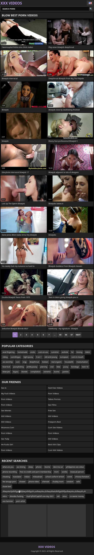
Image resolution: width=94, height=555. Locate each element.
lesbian (45, 362)
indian (27, 476)
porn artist (20, 501)
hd (72, 352)
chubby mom (57, 481)
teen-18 (85, 367)
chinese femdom (82, 476)
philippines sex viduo (75, 467)
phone (38, 467)
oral (51, 367)
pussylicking (18, 367)
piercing (43, 367)
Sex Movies (6, 410)
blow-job (6, 371)
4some (47, 467)
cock (18, 362)
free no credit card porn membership (35, 472)
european (64, 357)
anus (65, 496)
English (90, 3)
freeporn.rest (54, 421)
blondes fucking (16, 496)
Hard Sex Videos (55, 388)
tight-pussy (28, 357)
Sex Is (3, 388)
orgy (25, 362)
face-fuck (6, 367)
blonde (24, 371)
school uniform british (54, 476)
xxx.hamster (8, 501)
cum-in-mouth (77, 357)
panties (65, 371)
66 (66, 334)
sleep (30, 467)
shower (22, 481)
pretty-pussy (32, 367)
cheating (6, 476)
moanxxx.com (7, 427)
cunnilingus (15, 357)
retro (5, 496)
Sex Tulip (5, 438)
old (58, 496)
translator (17, 476)
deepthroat (34, 362)
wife (78, 481)
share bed (7, 486)
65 (60, 334)
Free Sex (52, 410)
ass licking (21, 467)
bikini (87, 352)
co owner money (77, 496)
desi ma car (58, 467)
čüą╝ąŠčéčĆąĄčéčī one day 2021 (40, 496)
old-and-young (51, 357)
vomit (69, 476)
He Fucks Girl (7, 444)
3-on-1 (38, 357)
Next (78, 334)
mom (56, 472)
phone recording (10, 472)
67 (72, 334)
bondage (75, 367)
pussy (65, 367)
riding (5, 357)
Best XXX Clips (54, 444)
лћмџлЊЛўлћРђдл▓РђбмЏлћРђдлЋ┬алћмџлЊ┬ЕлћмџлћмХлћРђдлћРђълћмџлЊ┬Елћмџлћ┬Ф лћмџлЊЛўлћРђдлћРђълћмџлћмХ (44, 492)
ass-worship (8, 362)
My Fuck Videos (8, 393)
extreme (47, 371)
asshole (65, 352)
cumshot (54, 352)
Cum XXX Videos (55, 450)
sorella (64, 472)
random (70, 481)
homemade (22, 352)
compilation (36, 371)
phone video (34, 481)
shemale (45, 481)
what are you (8, 467)
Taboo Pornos (54, 399)
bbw (58, 367)
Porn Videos (6, 399)
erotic (32, 352)
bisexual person (77, 472)
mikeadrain (37, 476)
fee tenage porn (9, 481)
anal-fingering (9, 352)
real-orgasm (56, 362)
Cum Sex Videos (55, 427)
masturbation (82, 362)
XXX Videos (6, 416)
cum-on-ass (43, 352)
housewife (69, 362)
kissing (79, 352)
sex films (52, 405)
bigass (15, 371)
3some (56, 371)
